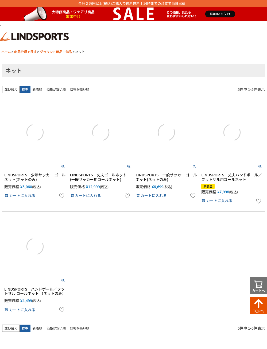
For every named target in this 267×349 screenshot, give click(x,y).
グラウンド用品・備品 (56, 51)
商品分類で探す (25, 51)
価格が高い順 (79, 89)
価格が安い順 (56, 89)
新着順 (37, 89)
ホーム (6, 51)
